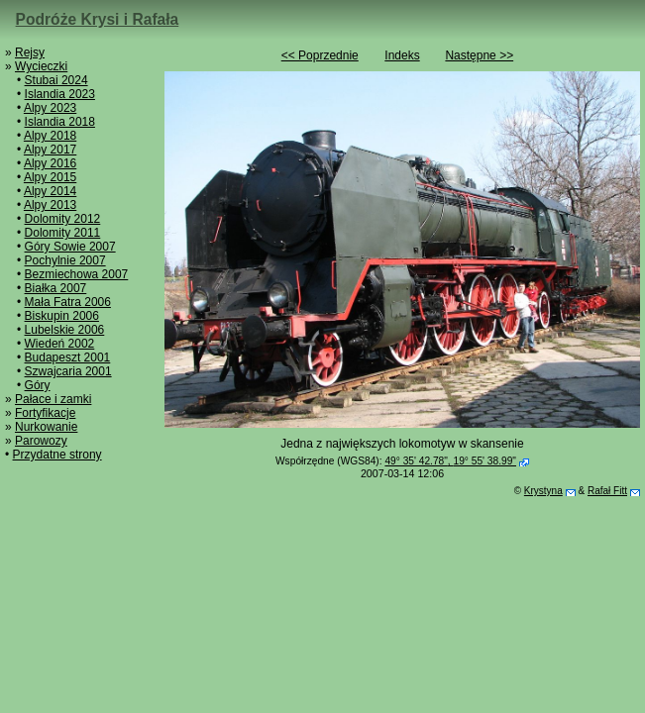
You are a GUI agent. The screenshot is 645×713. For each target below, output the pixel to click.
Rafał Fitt (607, 490)
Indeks (401, 55)
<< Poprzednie (320, 55)
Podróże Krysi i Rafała (97, 19)
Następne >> (479, 55)
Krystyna (543, 490)
